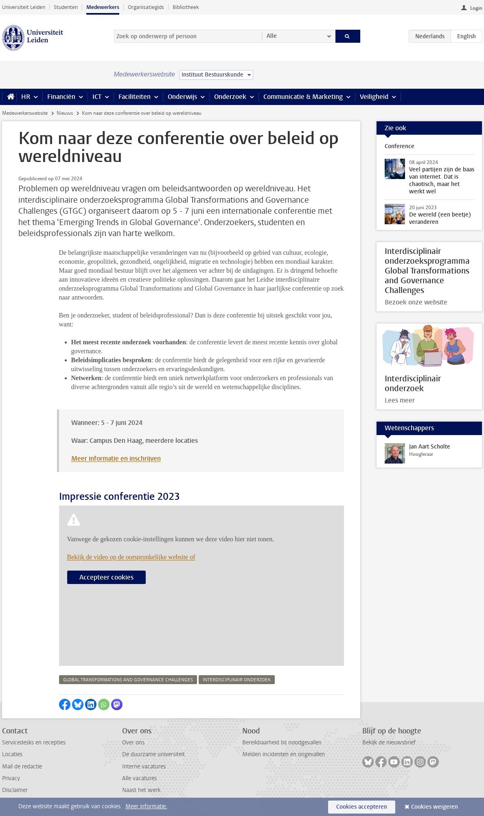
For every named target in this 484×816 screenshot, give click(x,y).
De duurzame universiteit (153, 754)
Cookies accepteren (361, 807)
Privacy (11, 778)
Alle (272, 36)
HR (25, 96)
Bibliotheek (186, 7)
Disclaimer (15, 790)
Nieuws (65, 113)
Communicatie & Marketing (303, 96)
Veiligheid (374, 96)
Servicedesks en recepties (34, 742)
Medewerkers (102, 7)
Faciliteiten (134, 96)
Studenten (66, 7)
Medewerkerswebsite (25, 113)
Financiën (61, 96)
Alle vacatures (139, 778)
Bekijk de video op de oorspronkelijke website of (131, 556)
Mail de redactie (22, 766)
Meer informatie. (146, 806)
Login (476, 8)
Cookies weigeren (434, 807)
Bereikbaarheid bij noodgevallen (282, 742)
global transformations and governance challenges (128, 680)
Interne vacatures (144, 766)
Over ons (133, 742)
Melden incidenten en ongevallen (283, 754)
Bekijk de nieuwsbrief (389, 742)
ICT (96, 96)
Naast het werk (141, 790)
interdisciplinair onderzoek (237, 680)
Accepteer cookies (106, 577)
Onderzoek (230, 96)
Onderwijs (182, 96)
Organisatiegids (146, 7)
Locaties (12, 754)
